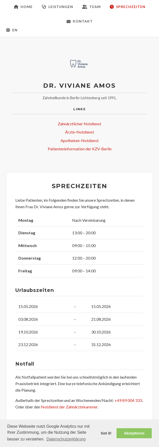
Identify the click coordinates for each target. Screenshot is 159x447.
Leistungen (57, 7)
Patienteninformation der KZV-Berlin (80, 148)
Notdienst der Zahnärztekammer (69, 406)
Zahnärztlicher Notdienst (79, 123)
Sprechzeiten (127, 7)
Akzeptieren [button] (134, 433)
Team (91, 7)
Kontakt (80, 21)
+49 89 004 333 (128, 400)
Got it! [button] (106, 433)
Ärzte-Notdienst (79, 132)
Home (23, 7)
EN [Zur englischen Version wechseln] (12, 30)
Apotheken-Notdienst (80, 140)
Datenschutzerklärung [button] (66, 439)
